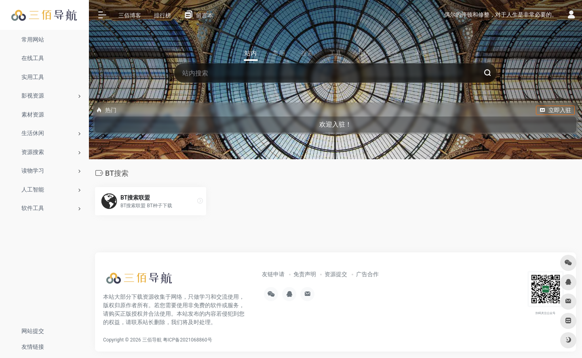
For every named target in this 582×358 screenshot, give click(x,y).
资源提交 (336, 274)
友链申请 (273, 274)
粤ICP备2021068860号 (187, 340)
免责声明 (304, 274)
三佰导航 (152, 340)
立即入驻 (555, 110)
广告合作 (367, 274)
